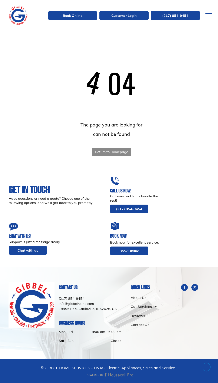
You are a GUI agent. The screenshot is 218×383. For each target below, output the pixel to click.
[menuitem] (152, 297)
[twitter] (194, 288)
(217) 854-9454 (72, 298)
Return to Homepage (111, 152)
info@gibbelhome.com (76, 303)
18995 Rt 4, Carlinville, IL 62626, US (88, 309)
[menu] (208, 15)
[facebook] (184, 288)
